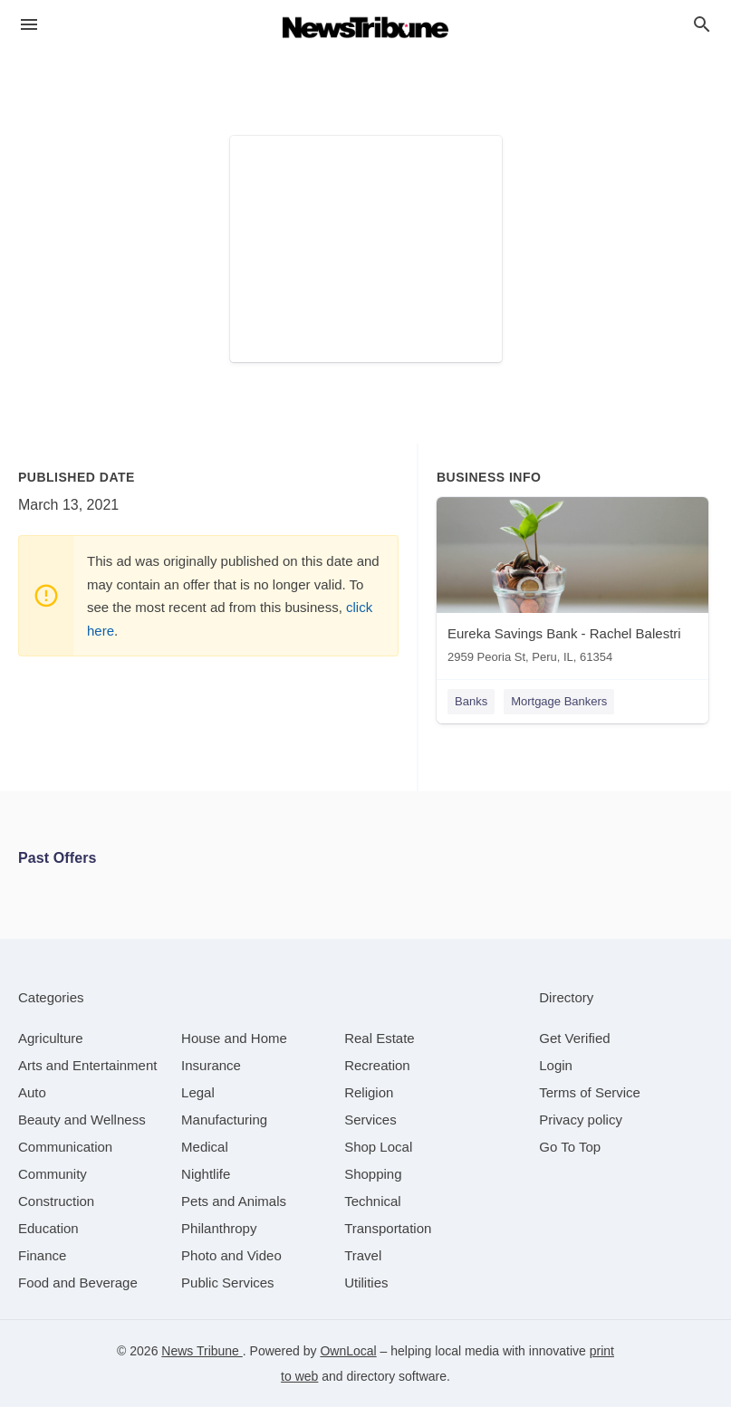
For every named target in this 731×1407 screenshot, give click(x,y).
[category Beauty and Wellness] (82, 1119)
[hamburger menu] (29, 25)
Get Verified (574, 1038)
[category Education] (48, 1228)
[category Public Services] (227, 1282)
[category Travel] (362, 1255)
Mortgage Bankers (559, 701)
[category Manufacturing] (224, 1119)
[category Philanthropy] (218, 1228)
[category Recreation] (377, 1065)
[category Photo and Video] (231, 1255)
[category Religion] (368, 1092)
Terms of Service (589, 1092)
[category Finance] (42, 1255)
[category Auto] (32, 1092)
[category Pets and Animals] (233, 1201)
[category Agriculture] (50, 1038)
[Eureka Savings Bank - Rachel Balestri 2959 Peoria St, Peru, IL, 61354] (572, 584)
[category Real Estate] (379, 1038)
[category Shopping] (372, 1174)
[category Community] (52, 1174)
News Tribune (201, 1351)
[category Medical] (204, 1146)
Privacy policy (580, 1119)
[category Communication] (65, 1146)
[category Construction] (56, 1201)
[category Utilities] (366, 1282)
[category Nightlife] (205, 1174)
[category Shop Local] (378, 1146)
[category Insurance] (211, 1065)
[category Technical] (372, 1201)
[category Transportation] (387, 1228)
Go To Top (570, 1146)
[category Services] (370, 1119)
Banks (471, 701)
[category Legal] (198, 1092)
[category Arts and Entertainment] (87, 1065)
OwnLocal (348, 1351)
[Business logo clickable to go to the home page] (366, 27)
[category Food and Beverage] (78, 1282)
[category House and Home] (234, 1038)
